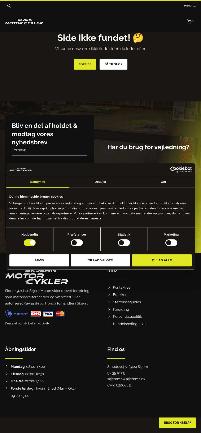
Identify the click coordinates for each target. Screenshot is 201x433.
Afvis (39, 260)
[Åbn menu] (190, 6)
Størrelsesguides (127, 302)
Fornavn (20, 150)
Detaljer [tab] (100, 181)
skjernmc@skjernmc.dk (126, 379)
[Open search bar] (9, 6)
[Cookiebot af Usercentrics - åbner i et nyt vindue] (173, 169)
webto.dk (44, 323)
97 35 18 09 (116, 373)
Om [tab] (163, 181)
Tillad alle (162, 260)
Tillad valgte (100, 260)
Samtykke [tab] (37, 181)
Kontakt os (121, 287)
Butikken (120, 295)
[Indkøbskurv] (191, 21)
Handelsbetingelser (129, 324)
